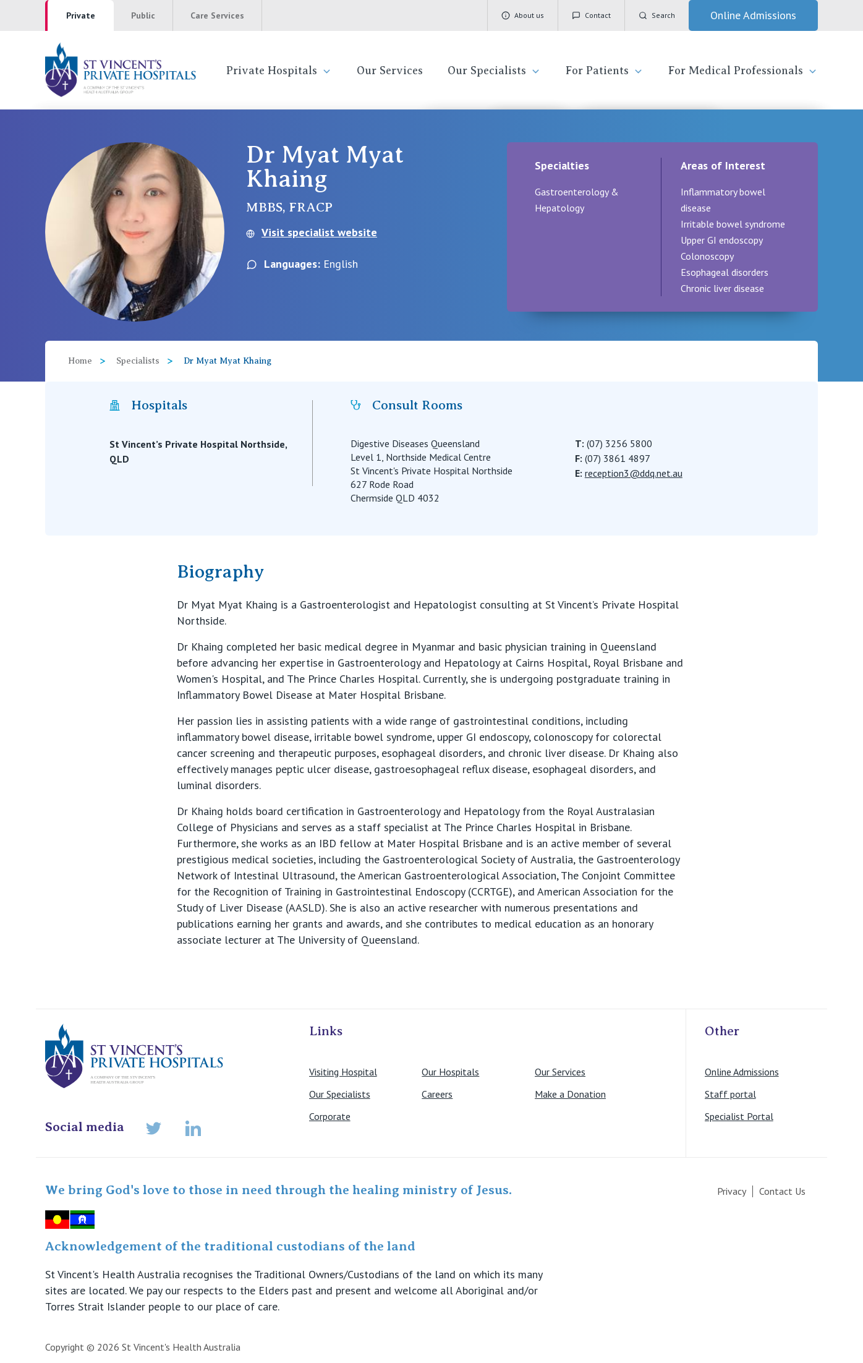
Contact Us (782, 1191)
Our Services (390, 70)
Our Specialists (494, 70)
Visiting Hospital (343, 1072)
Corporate (330, 1116)
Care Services (217, 15)
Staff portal (730, 1094)
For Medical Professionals (743, 70)
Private (80, 15)
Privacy (731, 1191)
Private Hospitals (279, 70)
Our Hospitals (450, 1072)
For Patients (605, 70)
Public (143, 15)
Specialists (137, 360)
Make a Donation (570, 1094)
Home (80, 360)
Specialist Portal (739, 1116)
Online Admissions (742, 1072)
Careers (437, 1094)
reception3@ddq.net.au (633, 473)
